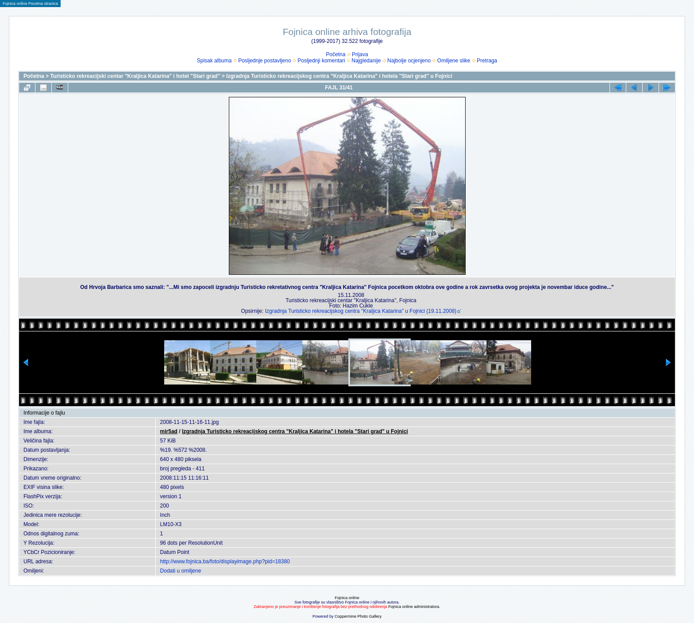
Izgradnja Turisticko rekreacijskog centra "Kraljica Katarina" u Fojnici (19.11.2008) (361, 311)
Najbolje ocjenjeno (409, 61)
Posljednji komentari (321, 61)
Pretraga (487, 61)
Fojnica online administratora (413, 606)
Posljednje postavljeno (264, 61)
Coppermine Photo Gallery (358, 616)
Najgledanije (366, 61)
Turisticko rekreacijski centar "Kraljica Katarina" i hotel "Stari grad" (135, 76)
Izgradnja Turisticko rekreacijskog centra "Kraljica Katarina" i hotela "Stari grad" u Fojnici (339, 76)
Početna (335, 54)
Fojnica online (347, 598)
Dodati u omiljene (180, 571)
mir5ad (168, 431)
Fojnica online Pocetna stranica (30, 3)
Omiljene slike (453, 61)
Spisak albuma (214, 61)
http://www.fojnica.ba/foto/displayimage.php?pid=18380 (225, 561)
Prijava (360, 54)
